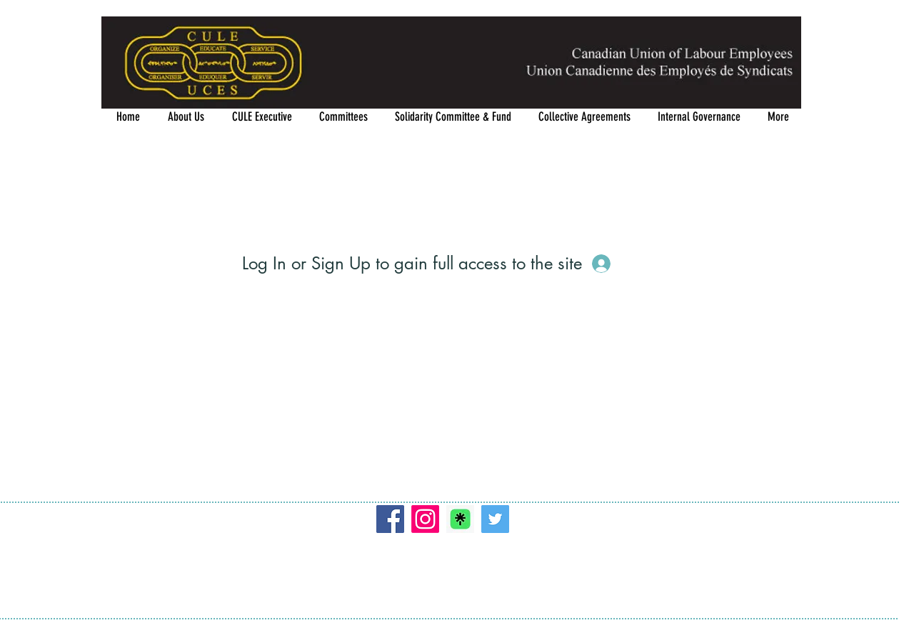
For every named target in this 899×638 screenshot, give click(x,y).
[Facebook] (390, 519)
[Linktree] (460, 519)
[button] (343, 117)
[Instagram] (425, 519)
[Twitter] (495, 519)
